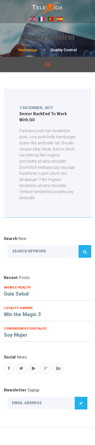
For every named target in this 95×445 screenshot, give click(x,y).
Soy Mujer (15, 335)
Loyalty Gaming (18, 308)
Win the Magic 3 (22, 314)
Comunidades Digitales (25, 328)
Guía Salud (16, 294)
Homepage (27, 50)
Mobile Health (17, 287)
